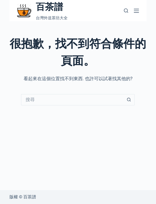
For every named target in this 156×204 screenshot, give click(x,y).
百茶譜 (49, 6)
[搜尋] (126, 10)
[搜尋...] (72, 99)
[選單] (136, 10)
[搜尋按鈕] (129, 99)
